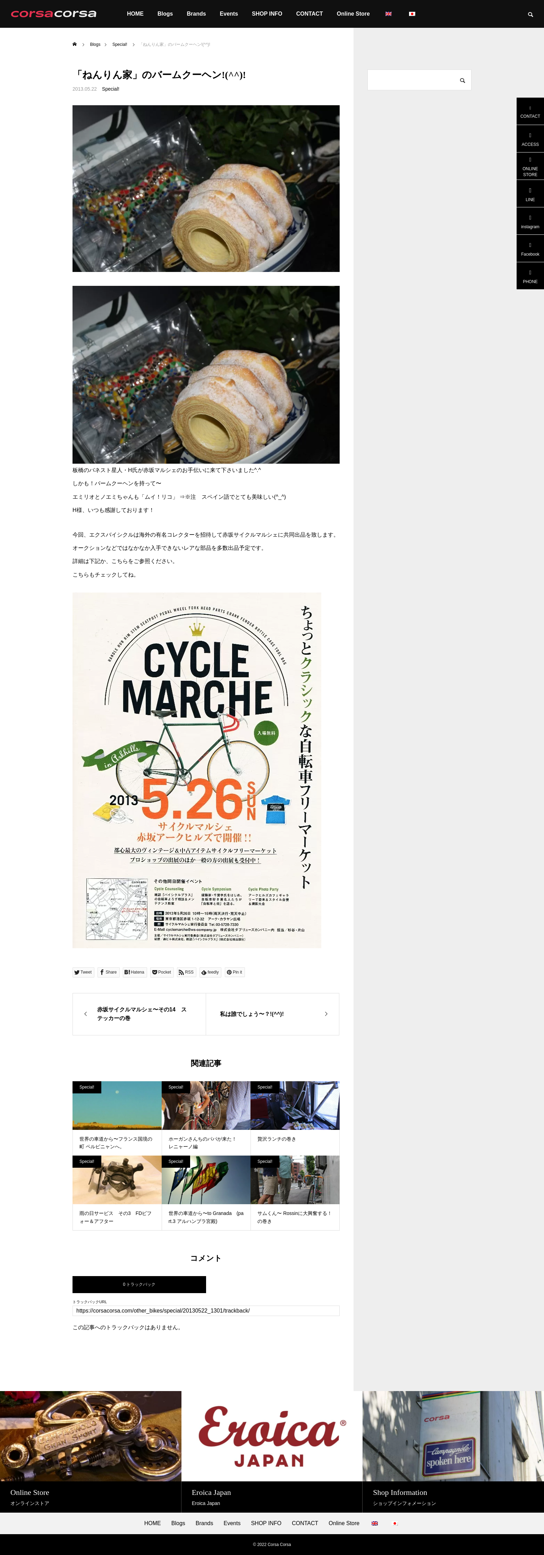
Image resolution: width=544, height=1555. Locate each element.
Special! (110, 89)
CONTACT (309, 14)
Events (229, 14)
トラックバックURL (90, 1302)
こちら (119, 561)
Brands (196, 14)
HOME (135, 14)
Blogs (165, 14)
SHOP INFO (267, 14)
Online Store (353, 14)
